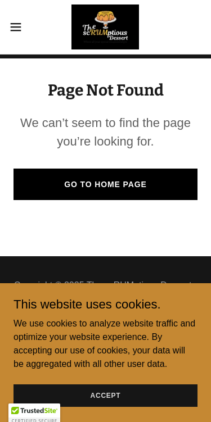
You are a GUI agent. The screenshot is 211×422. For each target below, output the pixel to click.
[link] (105, 26)
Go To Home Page (105, 184)
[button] (20, 27)
